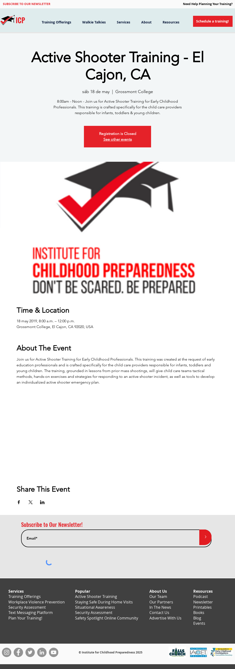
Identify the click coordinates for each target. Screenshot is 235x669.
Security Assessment (27, 607)
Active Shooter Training (96, 596)
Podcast (200, 596)
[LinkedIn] (42, 652)
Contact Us (159, 612)
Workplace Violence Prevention (36, 602)
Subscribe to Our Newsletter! (51, 524)
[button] (26, 4)
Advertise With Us (165, 618)
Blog (197, 618)
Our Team (158, 596)
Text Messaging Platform (30, 612)
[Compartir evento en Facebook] (19, 502)
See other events (117, 139)
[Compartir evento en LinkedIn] (42, 502)
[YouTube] (53, 652)
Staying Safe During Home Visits (104, 602)
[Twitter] (30, 652)
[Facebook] (18, 652)
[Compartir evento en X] (30, 502)
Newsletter (203, 602)
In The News (160, 607)
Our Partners (161, 602)
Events (199, 623)
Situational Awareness (95, 607)
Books (198, 612)
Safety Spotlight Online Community (106, 618)
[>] (205, 537)
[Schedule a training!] (213, 21)
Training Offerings (24, 596)
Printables (202, 607)
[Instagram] (6, 652)
